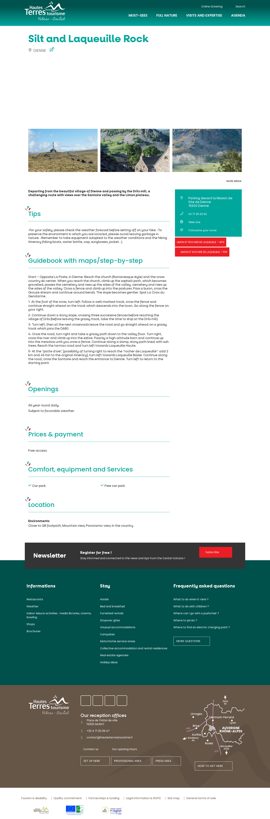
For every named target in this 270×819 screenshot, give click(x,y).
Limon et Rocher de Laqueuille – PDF (204, 252)
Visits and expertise (204, 17)
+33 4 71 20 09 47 (98, 731)
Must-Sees (138, 17)
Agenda (238, 17)
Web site (194, 222)
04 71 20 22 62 (197, 214)
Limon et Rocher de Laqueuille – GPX (200, 242)
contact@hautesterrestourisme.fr (110, 737)
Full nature (166, 17)
